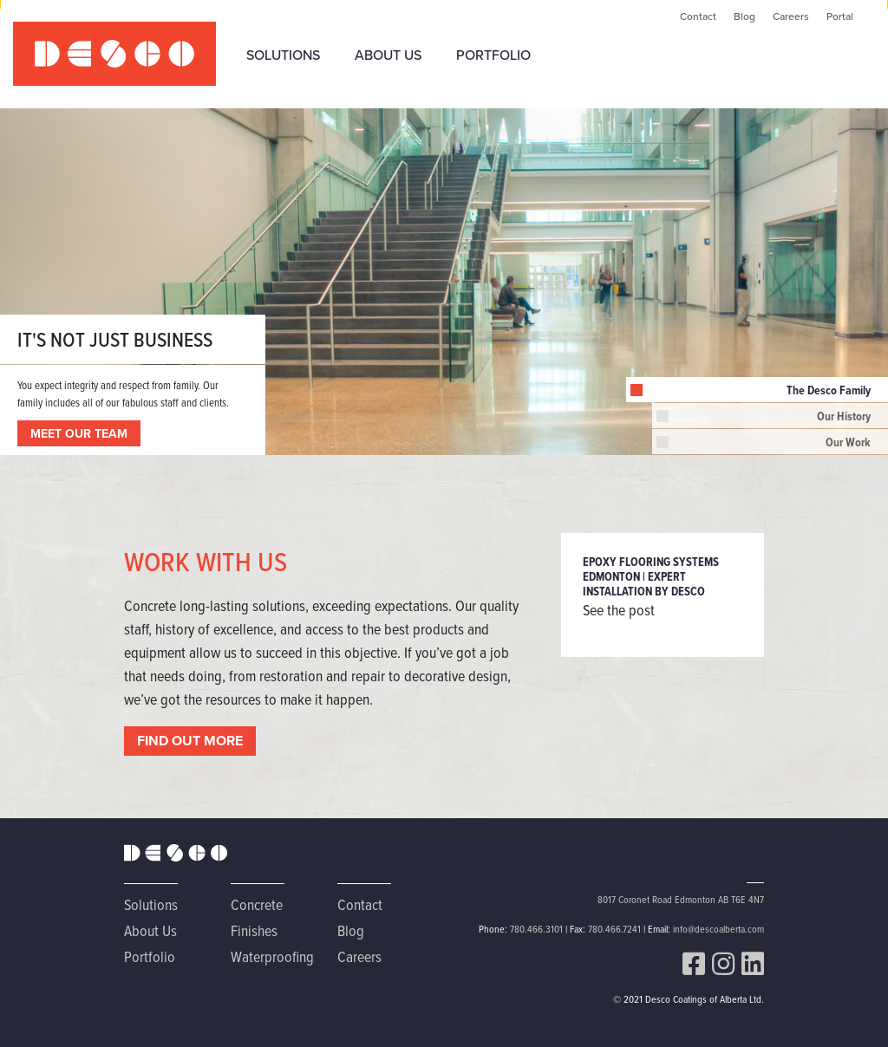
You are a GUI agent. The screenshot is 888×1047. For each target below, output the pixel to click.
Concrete (257, 904)
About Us (388, 54)
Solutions (283, 54)
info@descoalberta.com (718, 928)
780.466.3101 (536, 928)
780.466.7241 (614, 928)
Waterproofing (272, 956)
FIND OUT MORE (190, 741)
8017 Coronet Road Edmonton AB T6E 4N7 (680, 899)
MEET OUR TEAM (78, 433)
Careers (791, 16)
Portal (839, 16)
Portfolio (493, 54)
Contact (698, 16)
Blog (744, 16)
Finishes (254, 930)
